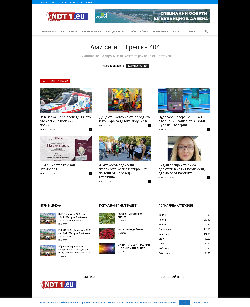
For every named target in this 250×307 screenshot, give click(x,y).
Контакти (74, 2)
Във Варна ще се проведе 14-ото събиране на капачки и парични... (65, 121)
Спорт (177, 31)
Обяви (191, 31)
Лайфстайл (138, 31)
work (42, 129)
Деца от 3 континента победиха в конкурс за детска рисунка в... (124, 119)
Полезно (161, 31)
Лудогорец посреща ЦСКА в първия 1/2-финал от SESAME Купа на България (182, 121)
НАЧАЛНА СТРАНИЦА (137, 66)
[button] (206, 31)
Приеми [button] (184, 303)
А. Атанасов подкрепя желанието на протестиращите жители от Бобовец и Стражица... (123, 171)
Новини (49, 31)
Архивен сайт (87, 2)
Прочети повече (200, 303)
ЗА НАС (64, 2)
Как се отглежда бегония (131, 229)
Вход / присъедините (49, 2)
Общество (115, 31)
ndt (101, 181)
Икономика (91, 31)
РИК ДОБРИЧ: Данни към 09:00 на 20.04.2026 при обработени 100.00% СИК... (74, 233)
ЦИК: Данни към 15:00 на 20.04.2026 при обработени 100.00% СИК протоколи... (72, 217)
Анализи (69, 31)
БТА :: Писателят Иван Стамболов (57, 167)
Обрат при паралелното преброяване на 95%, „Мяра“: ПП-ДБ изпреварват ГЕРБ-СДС (74, 249)
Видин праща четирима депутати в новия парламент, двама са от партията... (181, 169)
